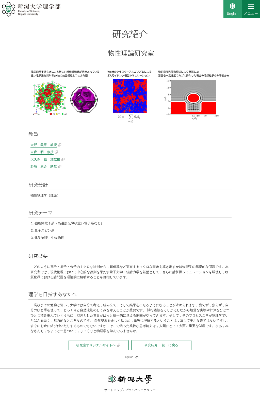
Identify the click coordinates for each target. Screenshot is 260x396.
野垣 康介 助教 (43, 166)
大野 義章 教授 (43, 145)
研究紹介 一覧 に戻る (161, 345)
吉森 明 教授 (42, 152)
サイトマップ (113, 390)
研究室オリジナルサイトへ (96, 345)
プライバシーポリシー (140, 390)
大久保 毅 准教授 (45, 159)
